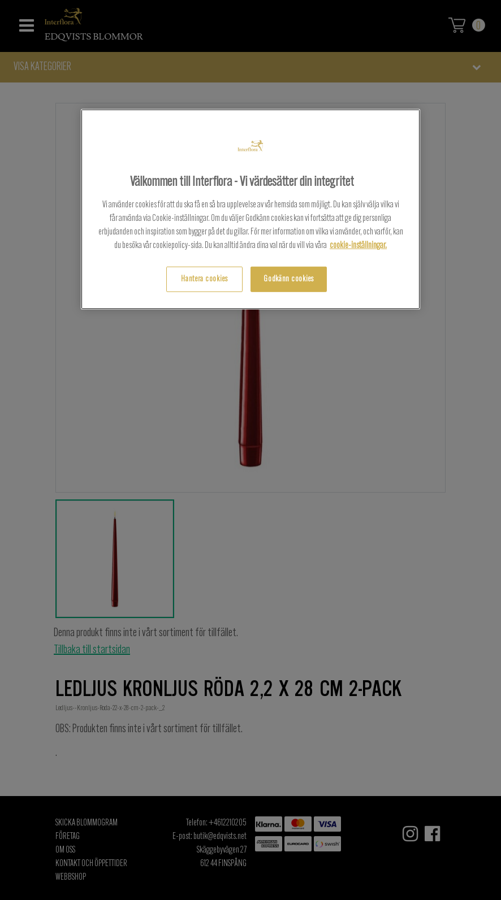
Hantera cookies (204, 279)
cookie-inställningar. (358, 245)
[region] (250, 209)
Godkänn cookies (289, 279)
